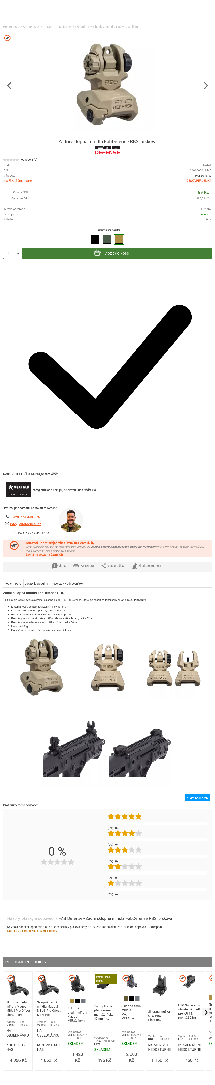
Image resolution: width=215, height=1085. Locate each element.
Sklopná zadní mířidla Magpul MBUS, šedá (131, 1012)
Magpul (10, 1024)
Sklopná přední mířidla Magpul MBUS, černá (77, 1014)
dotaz (59, 566)
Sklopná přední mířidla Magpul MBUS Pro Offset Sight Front (18, 1008)
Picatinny (140, 599)
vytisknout (83, 566)
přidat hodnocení (198, 798)
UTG (150, 1039)
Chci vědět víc (87, 490)
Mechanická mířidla (102, 27)
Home (7, 27)
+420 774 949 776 (25, 517)
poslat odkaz (113, 566)
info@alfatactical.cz (25, 524)
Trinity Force (97, 1042)
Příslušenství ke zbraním (71, 27)
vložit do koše (110, 253)
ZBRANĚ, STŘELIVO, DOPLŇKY (33, 27)
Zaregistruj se (41, 490)
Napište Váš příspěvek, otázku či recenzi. (33, 931)
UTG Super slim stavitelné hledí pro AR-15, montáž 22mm (189, 1011)
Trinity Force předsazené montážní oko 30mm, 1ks (104, 1012)
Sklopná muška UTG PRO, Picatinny (159, 1015)
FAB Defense (203, 175)
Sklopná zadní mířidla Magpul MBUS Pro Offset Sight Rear (49, 1008)
